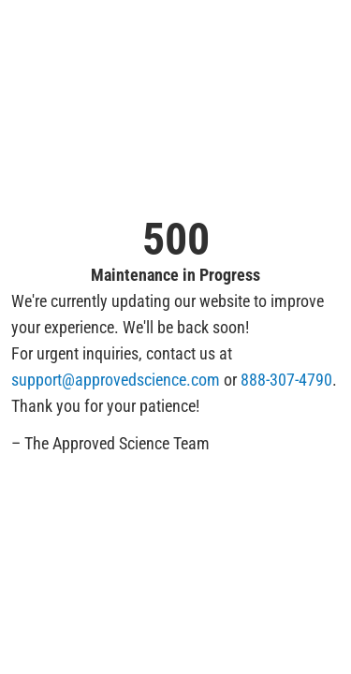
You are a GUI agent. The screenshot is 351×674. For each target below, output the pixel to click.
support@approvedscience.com (115, 379)
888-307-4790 (286, 379)
